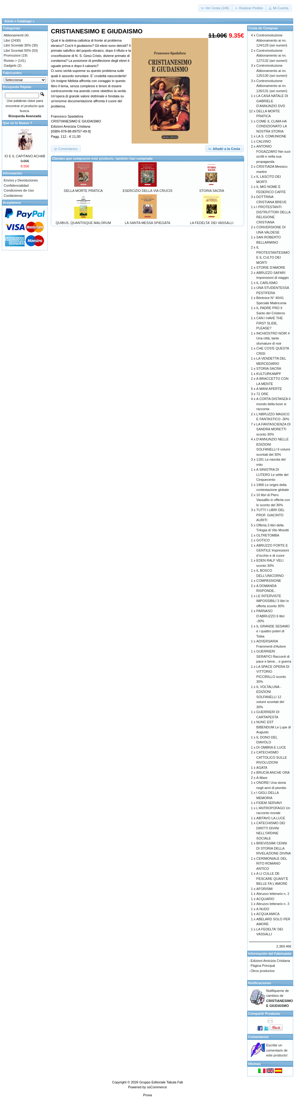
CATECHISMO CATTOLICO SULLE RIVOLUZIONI (271, 757)
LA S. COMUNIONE (271, 136)
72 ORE (262, 394)
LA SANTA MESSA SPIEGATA (147, 223)
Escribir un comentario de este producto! (277, 1050)
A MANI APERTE (269, 389)
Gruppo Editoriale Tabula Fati (161, 1082)
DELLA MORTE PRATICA (83, 191)
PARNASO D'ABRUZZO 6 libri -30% (270, 616)
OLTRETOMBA (267, 535)
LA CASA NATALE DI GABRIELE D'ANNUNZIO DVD (272, 101)
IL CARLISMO (267, 283)
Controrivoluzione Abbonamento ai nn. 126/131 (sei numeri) (271, 86)
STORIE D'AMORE (270, 267)
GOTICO (263, 540)
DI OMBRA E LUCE (271, 747)
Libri (7, 40)
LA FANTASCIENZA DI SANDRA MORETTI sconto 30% (273, 429)
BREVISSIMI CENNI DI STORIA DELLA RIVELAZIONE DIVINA (273, 848)
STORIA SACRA (211, 191)
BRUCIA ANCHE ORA (273, 772)
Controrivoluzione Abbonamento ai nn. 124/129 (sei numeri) (271, 40)
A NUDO (262, 909)
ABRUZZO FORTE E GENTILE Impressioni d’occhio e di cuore (272, 550)
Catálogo (24, 21)
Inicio (9, 21)
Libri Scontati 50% (17, 50)
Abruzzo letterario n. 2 (272, 893)
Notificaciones (259, 983)
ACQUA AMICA (268, 914)
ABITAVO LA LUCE (270, 818)
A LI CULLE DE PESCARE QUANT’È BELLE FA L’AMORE (272, 878)
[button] (215, 8)
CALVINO (263, 141)
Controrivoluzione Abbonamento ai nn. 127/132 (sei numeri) (271, 55)
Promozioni (12, 55)
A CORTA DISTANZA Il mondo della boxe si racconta (273, 404)
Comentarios (258, 1037)
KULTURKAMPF (268, 374)
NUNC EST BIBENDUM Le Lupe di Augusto (273, 727)
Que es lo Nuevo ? (17, 123)
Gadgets (10, 65)
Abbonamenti (14, 35)
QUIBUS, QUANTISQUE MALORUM (83, 223)
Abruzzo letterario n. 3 (272, 904)
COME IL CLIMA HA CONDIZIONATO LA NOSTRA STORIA (271, 126)
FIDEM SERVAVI (269, 803)
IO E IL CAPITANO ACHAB (25, 156)
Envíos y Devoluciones (21, 180)
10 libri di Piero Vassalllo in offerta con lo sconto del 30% (273, 500)
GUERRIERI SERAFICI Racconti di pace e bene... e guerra (273, 656)
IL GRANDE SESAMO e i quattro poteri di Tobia (273, 631)
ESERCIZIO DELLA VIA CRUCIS (147, 191)
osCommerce (157, 1087)
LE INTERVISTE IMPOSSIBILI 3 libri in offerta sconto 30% (272, 601)
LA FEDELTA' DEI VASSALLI (212, 223)
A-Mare (261, 778)
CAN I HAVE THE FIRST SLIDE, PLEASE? (269, 323)
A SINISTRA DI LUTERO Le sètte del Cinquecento (272, 474)
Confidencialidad (16, 185)
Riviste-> (10, 60)
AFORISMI (264, 889)
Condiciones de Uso (19, 190)
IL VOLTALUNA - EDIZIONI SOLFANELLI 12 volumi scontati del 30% (270, 697)
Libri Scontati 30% (17, 45)
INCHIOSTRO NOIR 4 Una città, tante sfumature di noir (273, 338)
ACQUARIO (265, 899)
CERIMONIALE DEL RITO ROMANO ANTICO (271, 863)
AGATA (261, 767)
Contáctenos (13, 195)
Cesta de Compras (263, 28)
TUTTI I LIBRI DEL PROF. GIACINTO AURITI (270, 515)
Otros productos (262, 971)
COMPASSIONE (268, 580)
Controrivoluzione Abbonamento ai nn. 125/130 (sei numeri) (271, 70)
